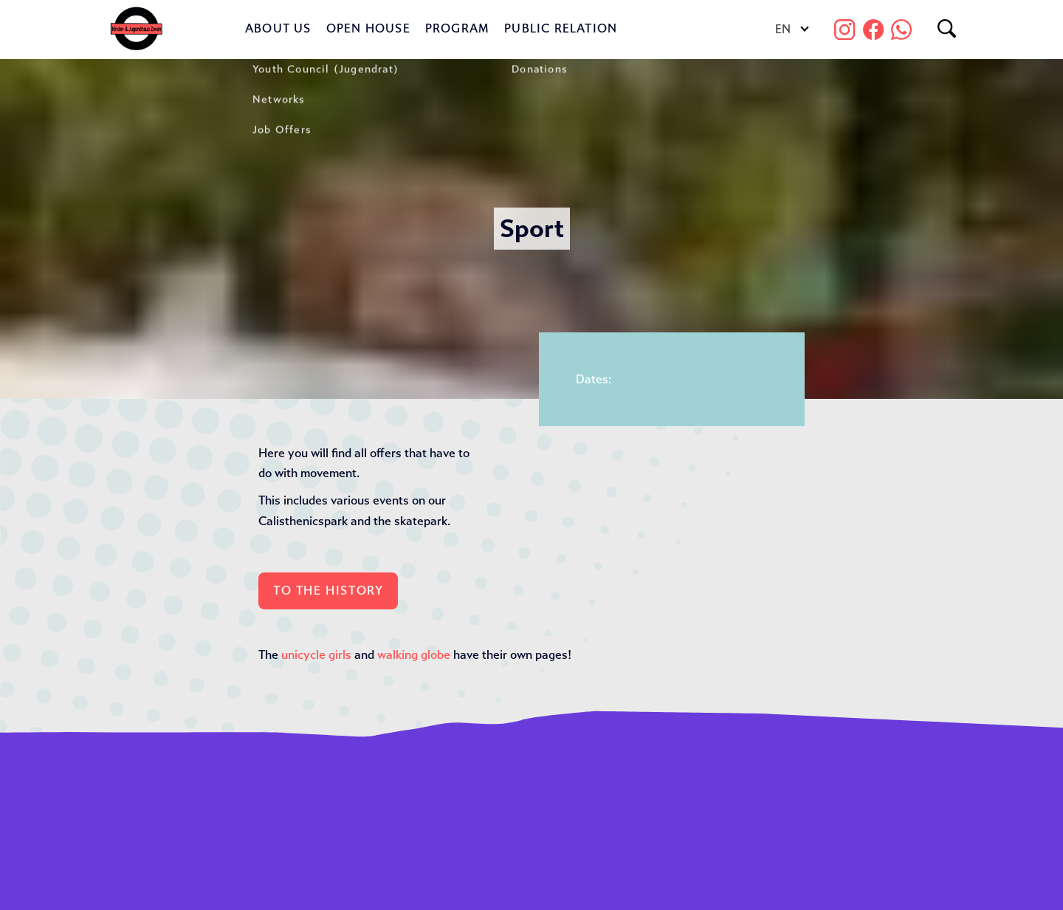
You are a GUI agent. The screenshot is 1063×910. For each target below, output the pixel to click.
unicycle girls (316, 655)
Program (457, 28)
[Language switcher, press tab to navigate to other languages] (791, 29)
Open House (368, 28)
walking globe (413, 655)
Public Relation (560, 28)
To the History (328, 591)
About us (278, 28)
